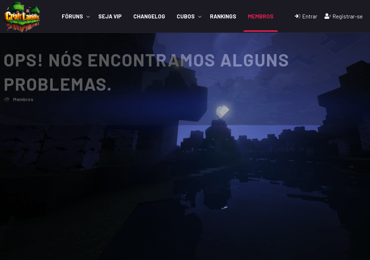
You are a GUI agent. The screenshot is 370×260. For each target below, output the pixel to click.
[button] (88, 16)
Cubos (186, 16)
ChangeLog (149, 16)
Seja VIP (110, 16)
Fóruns (72, 16)
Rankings (223, 16)
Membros (261, 16)
